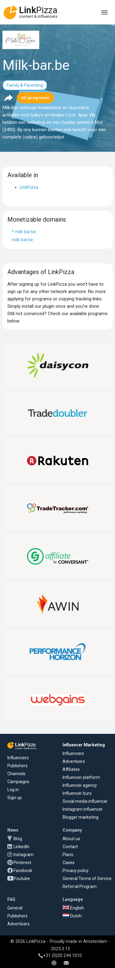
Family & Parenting (25, 85)
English (73, 907)
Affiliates (71, 769)
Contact (70, 846)
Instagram (23, 854)
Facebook (22, 870)
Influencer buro (77, 793)
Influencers (18, 757)
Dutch (72, 915)
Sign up (14, 797)
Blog (17, 838)
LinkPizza (29, 187)
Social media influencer (85, 801)
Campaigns (18, 781)
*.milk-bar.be (24, 231)
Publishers (17, 765)
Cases (69, 862)
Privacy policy (76, 870)
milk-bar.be (22, 239)
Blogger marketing (80, 817)
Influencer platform (81, 777)
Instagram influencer (83, 809)
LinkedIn (21, 846)
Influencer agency (80, 785)
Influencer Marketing (84, 744)
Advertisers (74, 761)
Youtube (21, 878)
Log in (13, 789)
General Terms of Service (87, 878)
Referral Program (80, 886)
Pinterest (22, 862)
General (14, 907)
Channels (16, 773)
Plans (68, 854)
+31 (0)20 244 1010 (60, 955)
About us (71, 838)
